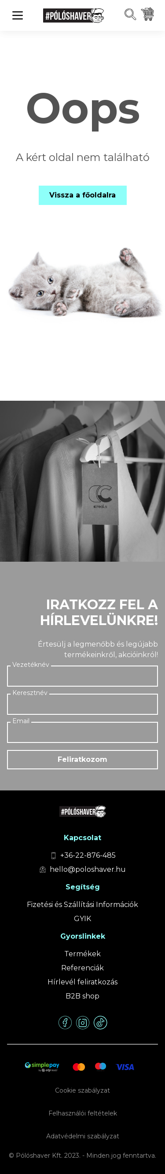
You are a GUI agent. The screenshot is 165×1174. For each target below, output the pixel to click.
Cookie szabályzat (82, 1090)
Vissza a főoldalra (82, 195)
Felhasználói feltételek (82, 1113)
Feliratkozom (82, 759)
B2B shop (82, 996)
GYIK (82, 918)
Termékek (82, 954)
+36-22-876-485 (88, 855)
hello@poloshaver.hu (88, 869)
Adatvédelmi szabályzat (82, 1136)
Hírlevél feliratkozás (82, 982)
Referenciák (82, 968)
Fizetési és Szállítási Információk (82, 904)
